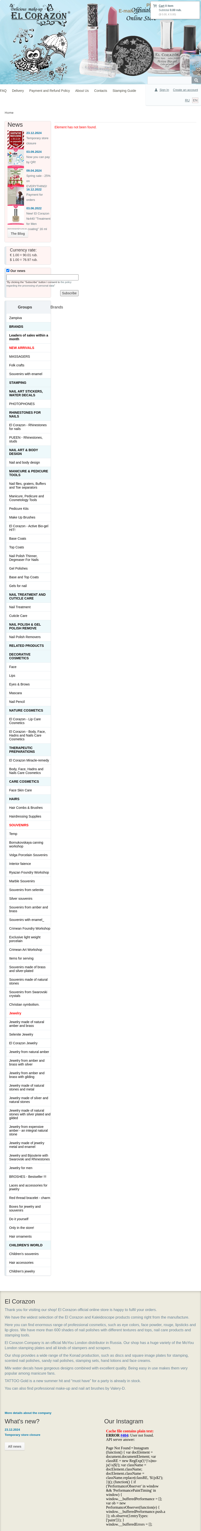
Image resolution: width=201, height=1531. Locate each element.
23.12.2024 (34, 133)
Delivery (18, 91)
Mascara (15, 693)
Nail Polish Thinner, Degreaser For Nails (24, 558)
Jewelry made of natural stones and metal (26, 1087)
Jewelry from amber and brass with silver (26, 1062)
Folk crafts (16, 365)
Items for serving (21, 958)
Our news (15, 271)
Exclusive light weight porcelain (24, 939)
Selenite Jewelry (21, 1034)
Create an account (185, 90)
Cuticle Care (18, 616)
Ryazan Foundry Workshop (29, 872)
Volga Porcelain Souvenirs (28, 855)
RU (187, 100)
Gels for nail (18, 586)
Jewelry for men (20, 1168)
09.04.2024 (34, 170)
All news (14, 1446)
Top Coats (16, 547)
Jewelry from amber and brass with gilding (26, 1075)
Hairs (14, 799)
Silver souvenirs (20, 898)
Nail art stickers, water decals (26, 393)
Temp (13, 834)
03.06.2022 (34, 208)
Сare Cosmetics (24, 781)
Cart (161, 6)
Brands (16, 326)
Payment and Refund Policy (49, 91)
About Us (82, 91)
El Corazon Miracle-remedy (29, 760)
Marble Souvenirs (22, 881)
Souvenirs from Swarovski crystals (28, 994)
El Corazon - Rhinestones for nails (28, 427)
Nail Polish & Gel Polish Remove (25, 626)
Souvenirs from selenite (26, 890)
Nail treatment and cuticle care (27, 596)
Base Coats (17, 538)
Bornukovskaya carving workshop (26, 844)
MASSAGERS (19, 356)
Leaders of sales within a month (28, 337)
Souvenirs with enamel (25, 374)
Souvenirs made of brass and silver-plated (27, 969)
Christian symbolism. (24, 1004)
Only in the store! (21, 1228)
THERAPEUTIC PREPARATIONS (22, 749)
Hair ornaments (20, 1236)
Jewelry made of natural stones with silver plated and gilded (30, 1114)
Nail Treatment (20, 607)
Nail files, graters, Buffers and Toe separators (27, 485)
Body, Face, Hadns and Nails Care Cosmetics (26, 771)
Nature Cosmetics (26, 710)
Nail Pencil (17, 702)
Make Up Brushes (22, 517)
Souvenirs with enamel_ (26, 920)
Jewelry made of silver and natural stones (28, 1100)
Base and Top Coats (24, 577)
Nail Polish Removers (25, 637)
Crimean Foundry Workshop (29, 928)
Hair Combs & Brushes (26, 808)
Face (12, 667)
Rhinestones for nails (25, 414)
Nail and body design (24, 462)
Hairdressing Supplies (25, 816)
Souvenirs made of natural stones (28, 981)
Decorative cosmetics (20, 656)
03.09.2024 (34, 152)
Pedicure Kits (18, 508)
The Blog (18, 233)
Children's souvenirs (24, 1254)
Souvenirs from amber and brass (28, 909)
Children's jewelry (22, 1271)
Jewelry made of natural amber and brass (26, 1024)
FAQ (3, 91)
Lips (12, 675)
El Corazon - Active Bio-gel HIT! (28, 528)
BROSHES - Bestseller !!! (27, 1177)
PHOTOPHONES (22, 404)
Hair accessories (21, 1262)
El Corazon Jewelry (23, 1043)
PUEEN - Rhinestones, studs (26, 439)
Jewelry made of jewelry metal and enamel (26, 1145)
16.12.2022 (34, 189)
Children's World (26, 1245)
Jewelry (15, 1013)
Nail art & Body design (23, 452)
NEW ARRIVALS (21, 348)
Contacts (100, 91)
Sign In (164, 90)
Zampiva (15, 318)
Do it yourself (18, 1219)
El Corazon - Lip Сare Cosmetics (25, 721)
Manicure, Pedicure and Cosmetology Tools (26, 498)
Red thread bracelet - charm (29, 1198)
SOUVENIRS (18, 825)
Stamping (17, 383)
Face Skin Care (20, 790)
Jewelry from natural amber (29, 1052)
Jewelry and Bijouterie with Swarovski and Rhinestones (29, 1157)
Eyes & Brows (19, 684)
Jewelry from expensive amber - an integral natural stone (28, 1130)
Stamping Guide (124, 91)
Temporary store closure (22, 1435)
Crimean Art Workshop (25, 950)
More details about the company (28, 1413)
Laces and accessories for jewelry (28, 1187)
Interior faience (20, 864)
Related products (26, 646)
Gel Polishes (18, 568)
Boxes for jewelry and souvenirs (25, 1208)
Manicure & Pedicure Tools (28, 473)
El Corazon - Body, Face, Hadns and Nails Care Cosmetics (27, 735)
